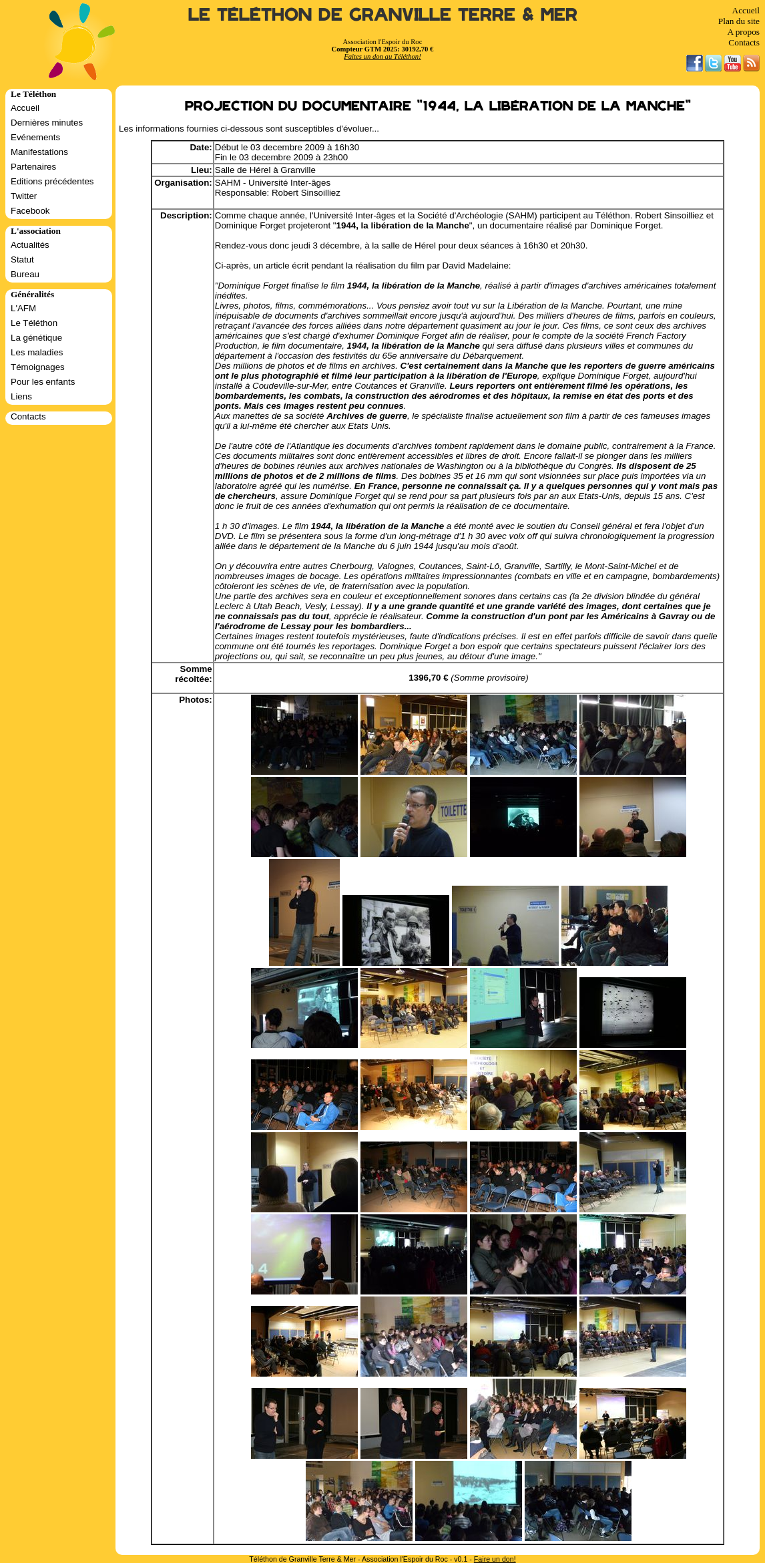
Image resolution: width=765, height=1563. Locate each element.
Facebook (30, 211)
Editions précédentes (52, 181)
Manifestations (39, 152)
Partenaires (33, 167)
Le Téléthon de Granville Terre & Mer (382, 15)
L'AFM (23, 308)
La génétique (36, 338)
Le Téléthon (34, 323)
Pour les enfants (43, 382)
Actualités (30, 245)
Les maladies (37, 352)
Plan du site (739, 21)
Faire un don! (495, 1559)
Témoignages (38, 367)
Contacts (744, 42)
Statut (22, 259)
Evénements (35, 137)
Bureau (25, 274)
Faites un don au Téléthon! (382, 56)
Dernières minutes (47, 123)
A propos (743, 32)
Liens (21, 396)
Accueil (746, 10)
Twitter (24, 196)
